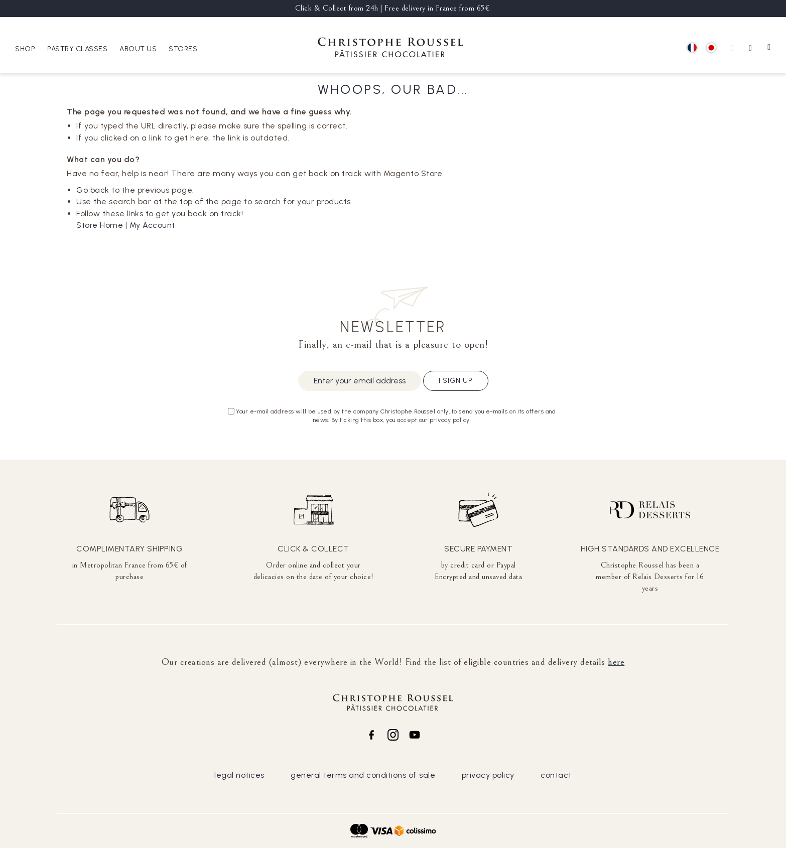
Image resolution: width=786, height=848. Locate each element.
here (616, 661)
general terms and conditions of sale (363, 775)
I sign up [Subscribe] (456, 380)
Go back (92, 190)
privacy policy (488, 775)
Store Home (99, 225)
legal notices (239, 775)
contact (556, 775)
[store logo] (390, 49)
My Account (152, 225)
